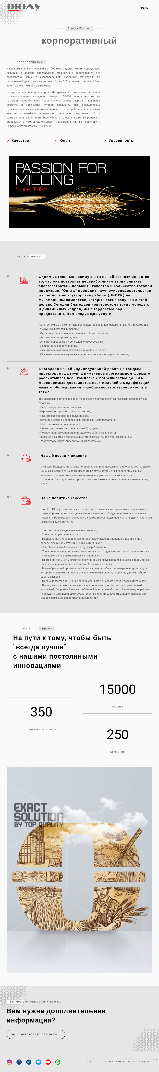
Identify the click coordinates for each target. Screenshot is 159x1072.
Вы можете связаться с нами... (36, 1034)
